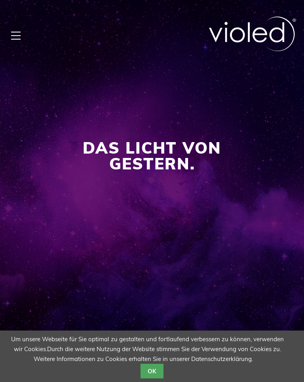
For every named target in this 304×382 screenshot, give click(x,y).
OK (152, 371)
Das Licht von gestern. (152, 155)
